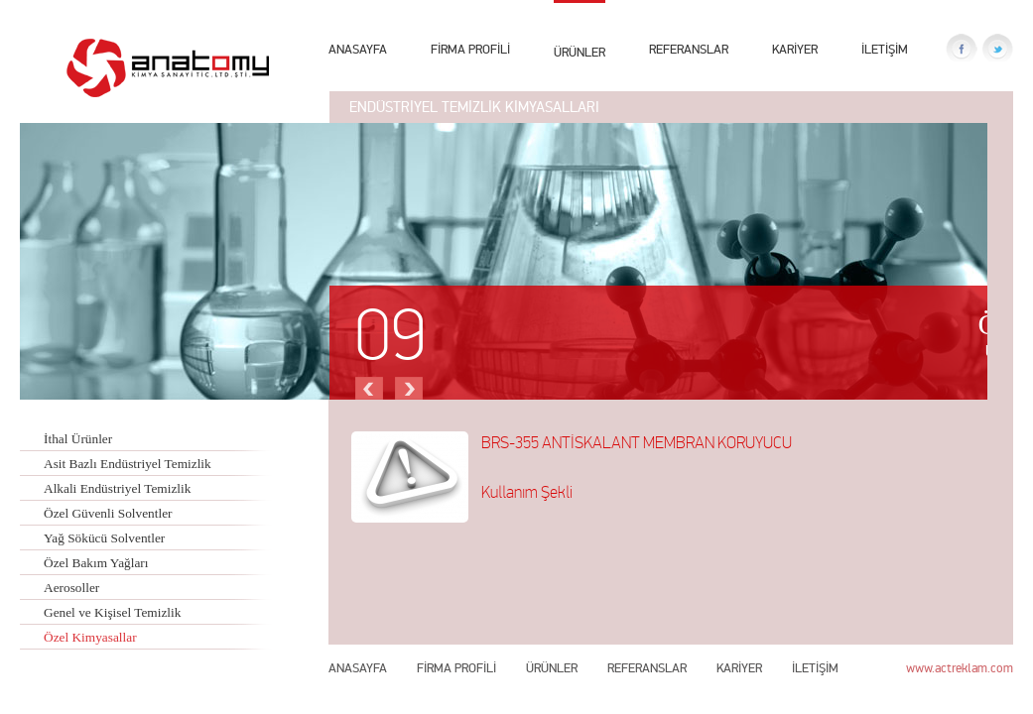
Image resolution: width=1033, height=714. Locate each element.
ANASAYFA (357, 49)
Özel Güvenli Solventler (108, 513)
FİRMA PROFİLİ (470, 49)
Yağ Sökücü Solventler (104, 538)
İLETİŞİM (884, 49)
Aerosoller (71, 587)
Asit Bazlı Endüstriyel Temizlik (127, 463)
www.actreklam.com (959, 667)
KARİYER (795, 49)
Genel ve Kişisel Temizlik (112, 612)
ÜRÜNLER (579, 50)
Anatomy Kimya (167, 68)
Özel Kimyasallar (90, 637)
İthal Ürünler (78, 438)
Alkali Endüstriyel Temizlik (117, 488)
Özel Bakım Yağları (96, 562)
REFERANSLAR (688, 49)
